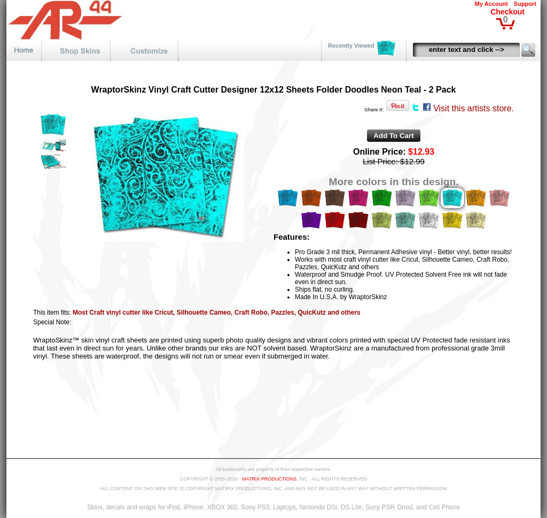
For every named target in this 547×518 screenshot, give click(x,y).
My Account (491, 4)
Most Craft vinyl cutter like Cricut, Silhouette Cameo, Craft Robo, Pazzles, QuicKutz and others (217, 312)
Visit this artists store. (473, 108)
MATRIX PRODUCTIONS (269, 479)
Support (525, 4)
